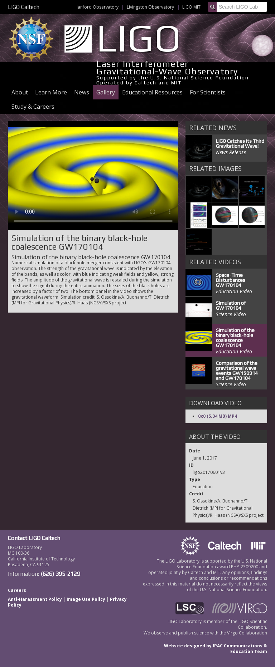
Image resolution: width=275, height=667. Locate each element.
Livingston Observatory (150, 7)
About (19, 92)
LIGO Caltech (23, 7)
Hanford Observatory (96, 7)
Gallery (105, 92)
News (81, 92)
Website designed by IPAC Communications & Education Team (215, 648)
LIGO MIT (191, 7)
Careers (17, 590)
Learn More (51, 92)
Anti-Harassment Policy (35, 599)
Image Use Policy (86, 599)
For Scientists (208, 92)
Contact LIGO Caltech (34, 538)
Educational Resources (152, 92)
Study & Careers (32, 107)
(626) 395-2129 (60, 573)
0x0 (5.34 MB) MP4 (217, 416)
